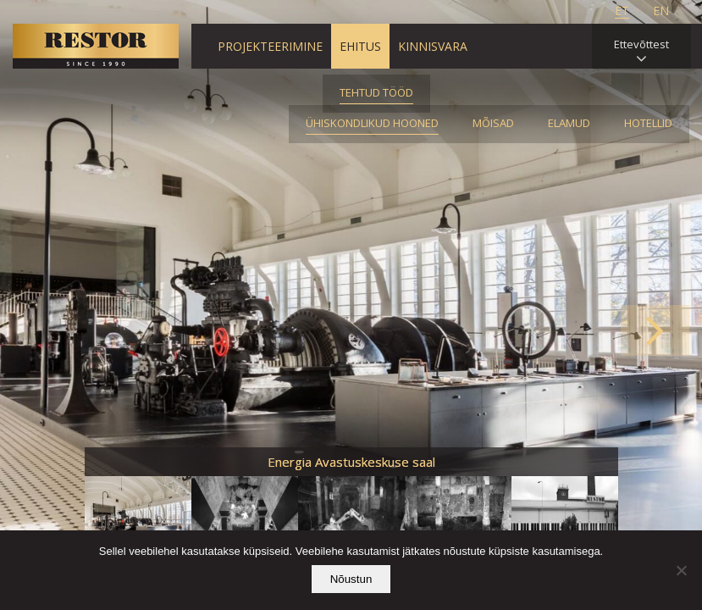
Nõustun (351, 579)
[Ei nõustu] (680, 570)
